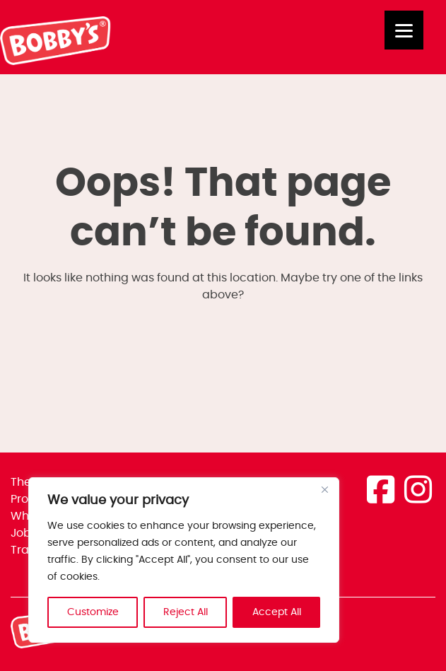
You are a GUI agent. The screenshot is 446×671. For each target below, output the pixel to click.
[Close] (324, 489)
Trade (27, 550)
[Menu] (404, 30)
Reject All (185, 612)
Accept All (276, 612)
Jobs (24, 533)
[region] (183, 560)
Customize (93, 612)
